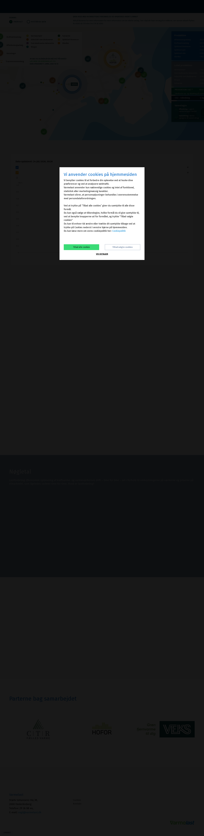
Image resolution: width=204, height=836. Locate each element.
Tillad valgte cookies (122, 247)
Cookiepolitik (119, 231)
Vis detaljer (102, 254)
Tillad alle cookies (81, 247)
